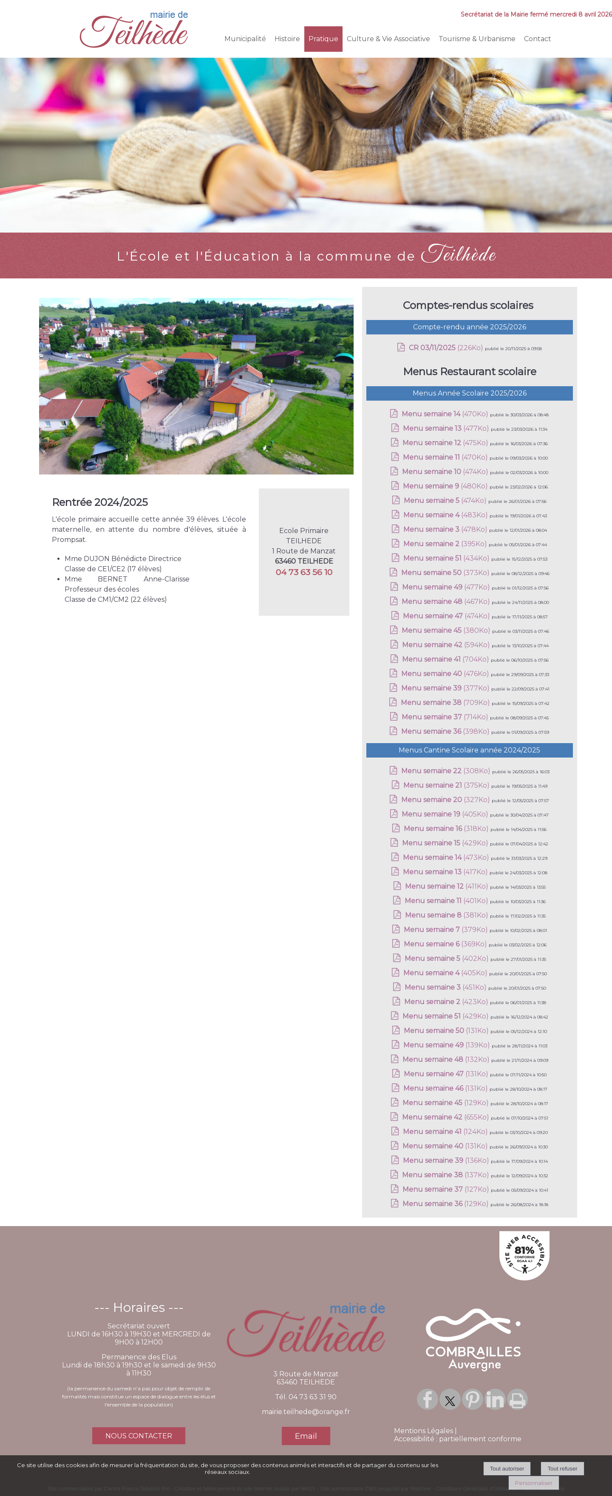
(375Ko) (447, 785)
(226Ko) (447, 348)
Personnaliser (533, 1482)
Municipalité (245, 39)
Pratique (323, 39)
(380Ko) (447, 630)
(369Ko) (446, 944)
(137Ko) (446, 1175)
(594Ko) (447, 645)
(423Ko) (447, 1002)
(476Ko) (446, 674)
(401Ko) (447, 901)
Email (306, 1436)
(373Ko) (446, 573)
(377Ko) (446, 688)
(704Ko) (446, 659)
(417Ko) (446, 872)
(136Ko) (447, 1160)
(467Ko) (447, 602)
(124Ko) (446, 1132)
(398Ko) (446, 731)
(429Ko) (446, 843)
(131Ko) (447, 1031)
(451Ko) (446, 987)
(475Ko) (446, 443)
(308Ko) (446, 771)
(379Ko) (447, 930)
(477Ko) (447, 428)
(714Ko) (446, 717)
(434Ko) (447, 558)
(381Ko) (447, 915)
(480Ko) (446, 486)
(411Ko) (447, 886)
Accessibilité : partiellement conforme (457, 1439)
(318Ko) (447, 829)
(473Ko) (447, 857)
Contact (537, 39)
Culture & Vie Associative (388, 39)
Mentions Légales (423, 1431)
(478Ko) (446, 529)
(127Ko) (446, 1189)
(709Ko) (446, 703)
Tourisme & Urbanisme (477, 39)
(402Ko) (447, 958)
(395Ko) (446, 544)
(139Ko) (447, 1045)
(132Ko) (446, 1059)
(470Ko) (446, 414)
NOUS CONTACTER (138, 1436)
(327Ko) (446, 800)
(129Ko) (446, 1103)
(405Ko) (446, 814)
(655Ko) (446, 1117)
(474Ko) (446, 472)
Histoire (287, 39)
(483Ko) (446, 515)
